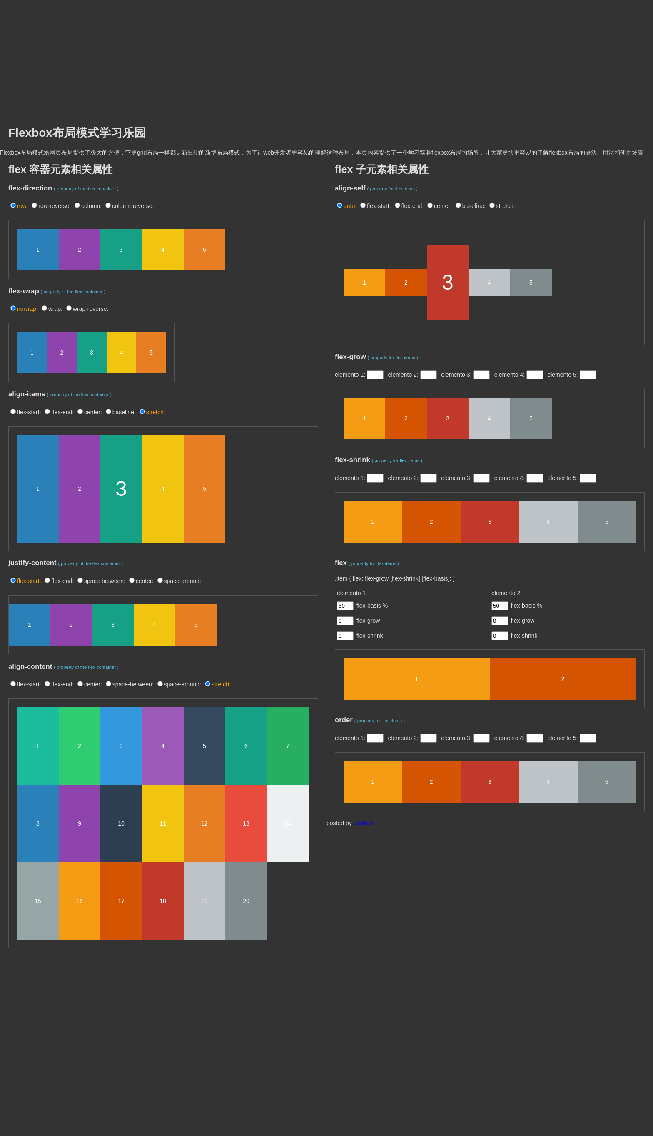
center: (93, 412)
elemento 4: (510, 374)
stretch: (155, 412)
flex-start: (29, 412)
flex (341, 563)
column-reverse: (133, 206)
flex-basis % (372, 605)
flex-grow (350, 357)
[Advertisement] (326, 58)
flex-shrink (352, 460)
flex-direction (30, 188)
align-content (30, 667)
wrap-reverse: (91, 308)
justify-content (32, 563)
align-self (350, 188)
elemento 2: (404, 374)
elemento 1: (351, 374)
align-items (26, 394)
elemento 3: (457, 374)
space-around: (183, 581)
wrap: (55, 308)
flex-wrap (23, 291)
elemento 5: (563, 374)
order (344, 720)
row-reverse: (54, 206)
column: (91, 206)
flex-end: (62, 412)
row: (22, 206)
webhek (364, 823)
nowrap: (27, 308)
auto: (350, 206)
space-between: (104, 581)
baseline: (124, 412)
